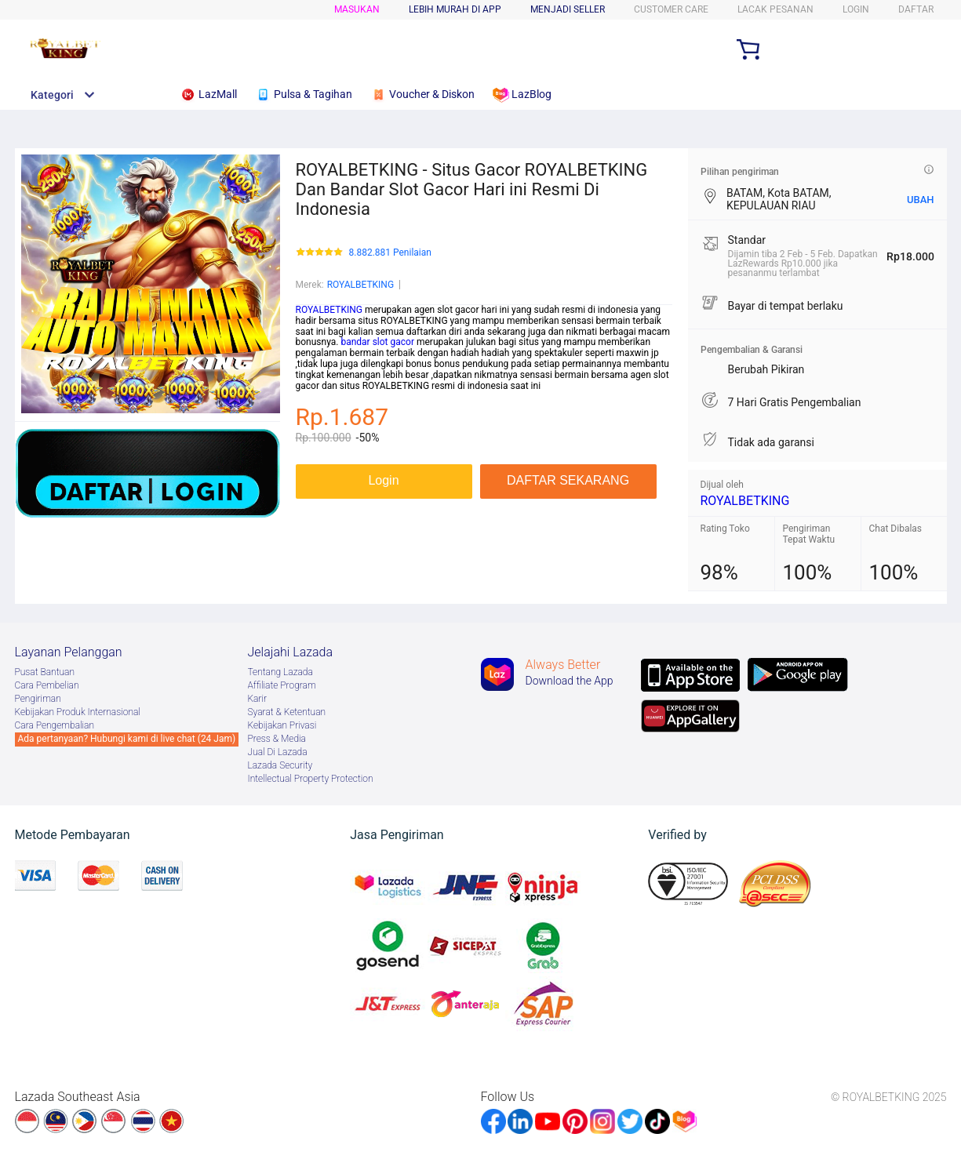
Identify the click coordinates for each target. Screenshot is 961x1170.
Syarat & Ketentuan (287, 712)
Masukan (357, 9)
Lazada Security (280, 765)
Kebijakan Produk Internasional (77, 712)
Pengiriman (38, 698)
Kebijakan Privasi (282, 725)
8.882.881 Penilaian (390, 253)
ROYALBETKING (360, 284)
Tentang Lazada (280, 672)
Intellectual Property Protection (310, 778)
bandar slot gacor (377, 341)
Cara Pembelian (47, 685)
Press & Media (277, 738)
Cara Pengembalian (55, 725)
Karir (258, 698)
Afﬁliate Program (282, 685)
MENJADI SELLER (567, 9)
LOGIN (856, 9)
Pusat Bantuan (45, 672)
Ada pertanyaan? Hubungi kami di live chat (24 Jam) (127, 738)
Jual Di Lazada (278, 752)
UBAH (920, 199)
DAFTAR (916, 9)
